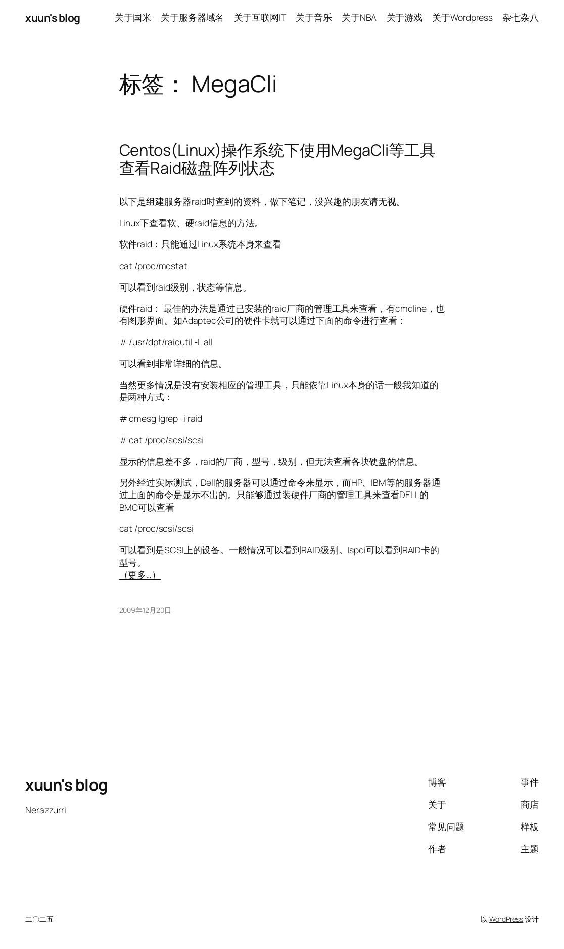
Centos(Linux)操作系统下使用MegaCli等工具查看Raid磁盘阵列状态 (277, 159)
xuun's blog (52, 17)
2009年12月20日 (145, 610)
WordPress (506, 919)
